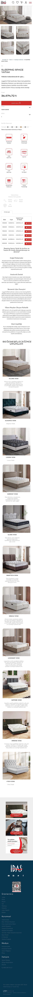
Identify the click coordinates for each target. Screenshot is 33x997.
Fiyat (3, 92)
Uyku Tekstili (5, 910)
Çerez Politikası (6, 994)
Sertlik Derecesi (6, 123)
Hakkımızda (5, 920)
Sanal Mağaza (6, 951)
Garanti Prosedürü (7, 930)
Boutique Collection (18, 59)
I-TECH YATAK (11, 781)
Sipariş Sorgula (6, 939)
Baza (3, 899)
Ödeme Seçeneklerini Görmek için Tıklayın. (11, 129)
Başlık (3, 901)
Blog (3, 953)
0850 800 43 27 (7, 967)
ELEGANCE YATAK (10, 420)
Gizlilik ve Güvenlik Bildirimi (19, 992)
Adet (3, 113)
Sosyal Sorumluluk (7, 928)
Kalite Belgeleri (6, 926)
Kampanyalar (6, 946)
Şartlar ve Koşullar (7, 992)
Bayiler (4, 964)
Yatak (10, 59)
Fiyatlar (7, 212)
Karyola (4, 908)
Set (3, 904)
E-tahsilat (5, 937)
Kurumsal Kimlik (7, 948)
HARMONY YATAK (12, 494)
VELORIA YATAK (13, 378)
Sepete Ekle (16, 103)
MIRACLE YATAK (13, 616)
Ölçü (2, 106)
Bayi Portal (5, 935)
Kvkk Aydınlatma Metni (9, 924)
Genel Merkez (6, 960)
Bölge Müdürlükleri (7, 962)
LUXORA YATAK (10, 457)
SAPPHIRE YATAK (16, 700)
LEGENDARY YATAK (14, 658)
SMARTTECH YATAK (12, 575)
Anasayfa (4, 59)
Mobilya (4, 906)
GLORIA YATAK (12, 534)
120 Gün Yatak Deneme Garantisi (12, 933)
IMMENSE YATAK (16, 741)
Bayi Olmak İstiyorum (8, 922)
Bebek (4, 912)
